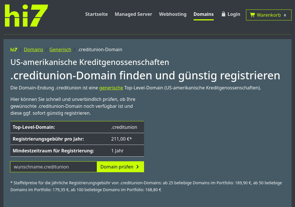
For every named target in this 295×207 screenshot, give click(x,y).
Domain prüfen (120, 167)
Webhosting (173, 14)
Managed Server (133, 14)
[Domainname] (53, 166)
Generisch (60, 49)
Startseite (96, 14)
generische (111, 88)
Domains (204, 14)
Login (230, 14)
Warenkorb (269, 15)
